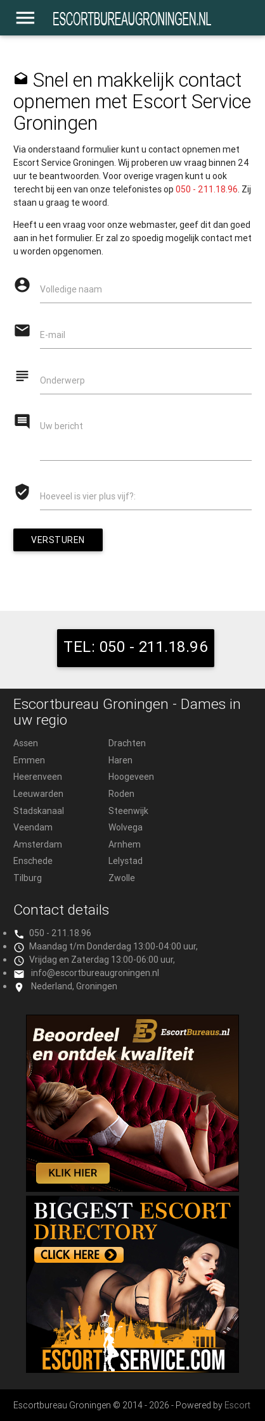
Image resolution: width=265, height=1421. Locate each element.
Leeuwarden (38, 793)
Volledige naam (71, 289)
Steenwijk (128, 811)
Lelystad (125, 861)
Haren (120, 760)
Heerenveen (37, 776)
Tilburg (27, 878)
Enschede (33, 861)
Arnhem (124, 844)
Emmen (29, 760)
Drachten (127, 743)
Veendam (33, 827)
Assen (25, 743)
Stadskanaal (38, 811)
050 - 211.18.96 (207, 189)
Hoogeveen (131, 776)
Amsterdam (37, 844)
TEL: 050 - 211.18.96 (135, 646)
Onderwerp (62, 380)
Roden (121, 793)
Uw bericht (61, 426)
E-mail (52, 335)
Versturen (58, 540)
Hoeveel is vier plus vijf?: (88, 496)
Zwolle (121, 878)
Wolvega (125, 827)
